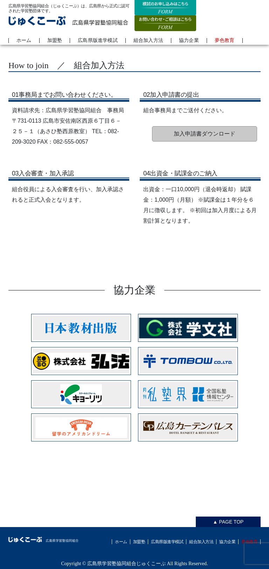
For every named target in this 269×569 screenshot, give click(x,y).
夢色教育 (225, 40)
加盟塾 (54, 40)
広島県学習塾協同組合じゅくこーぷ (126, 563)
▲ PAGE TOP (228, 522)
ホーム (24, 40)
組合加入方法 (148, 40)
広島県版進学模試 (98, 40)
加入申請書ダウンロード (204, 134)
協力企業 (189, 40)
